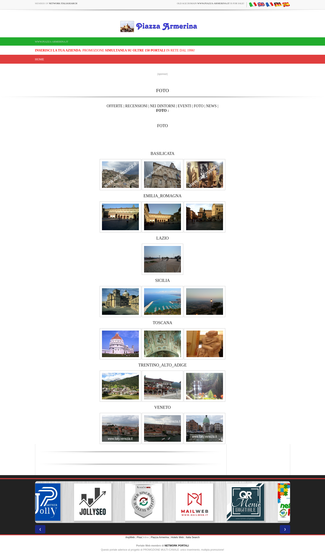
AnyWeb (130, 537)
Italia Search (193, 537)
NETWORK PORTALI (177, 545)
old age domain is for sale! (210, 3)
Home (39, 59)
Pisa (139, 537)
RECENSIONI (136, 106)
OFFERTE (115, 106)
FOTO (199, 106)
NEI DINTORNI (162, 106)
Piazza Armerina (160, 537)
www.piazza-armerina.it (51, 41)
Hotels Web (177, 537)
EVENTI (184, 106)
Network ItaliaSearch (63, 3)
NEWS (211, 106)
